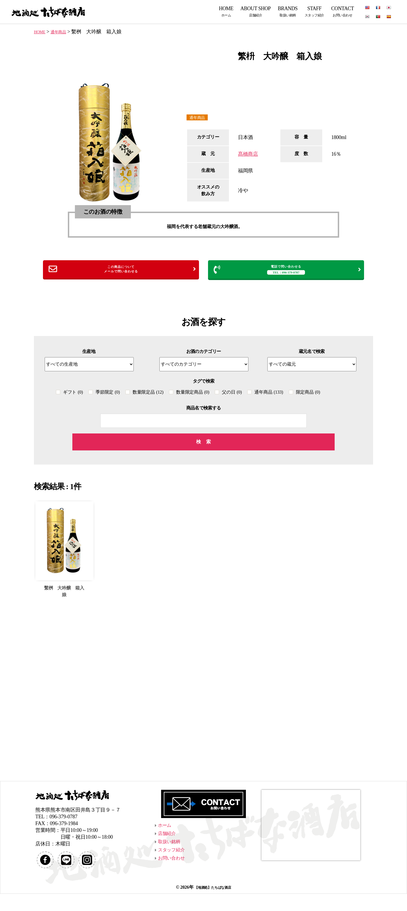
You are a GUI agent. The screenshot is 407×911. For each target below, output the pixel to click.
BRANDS (288, 11)
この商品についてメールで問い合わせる (122, 271)
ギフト (73, 396)
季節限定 (108, 396)
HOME (226, 11)
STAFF (314, 11)
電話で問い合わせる (287, 271)
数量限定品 (148, 396)
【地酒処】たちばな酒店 (212, 904)
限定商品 (308, 396)
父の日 (232, 396)
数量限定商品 (192, 396)
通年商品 (199, 118)
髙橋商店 (248, 155)
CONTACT (342, 11)
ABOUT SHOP (256, 11)
